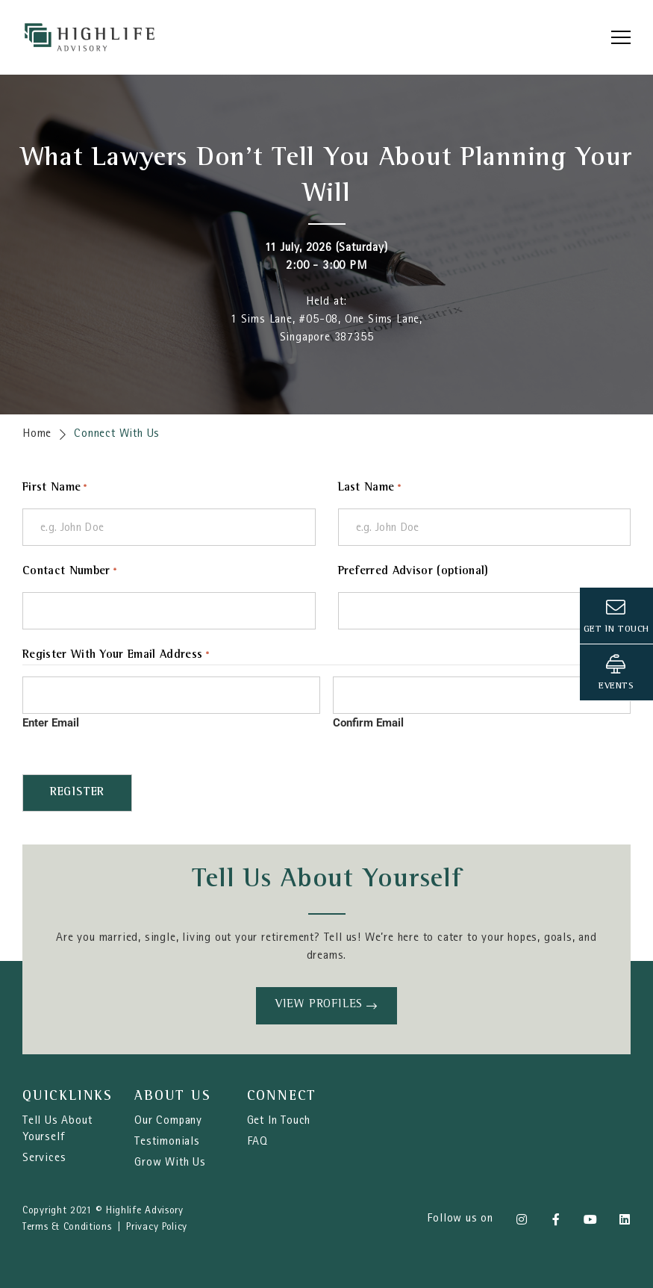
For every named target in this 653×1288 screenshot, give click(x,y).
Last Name (370, 488)
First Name (55, 488)
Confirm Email (368, 722)
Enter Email (50, 722)
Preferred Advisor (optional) (413, 572)
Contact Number (69, 572)
